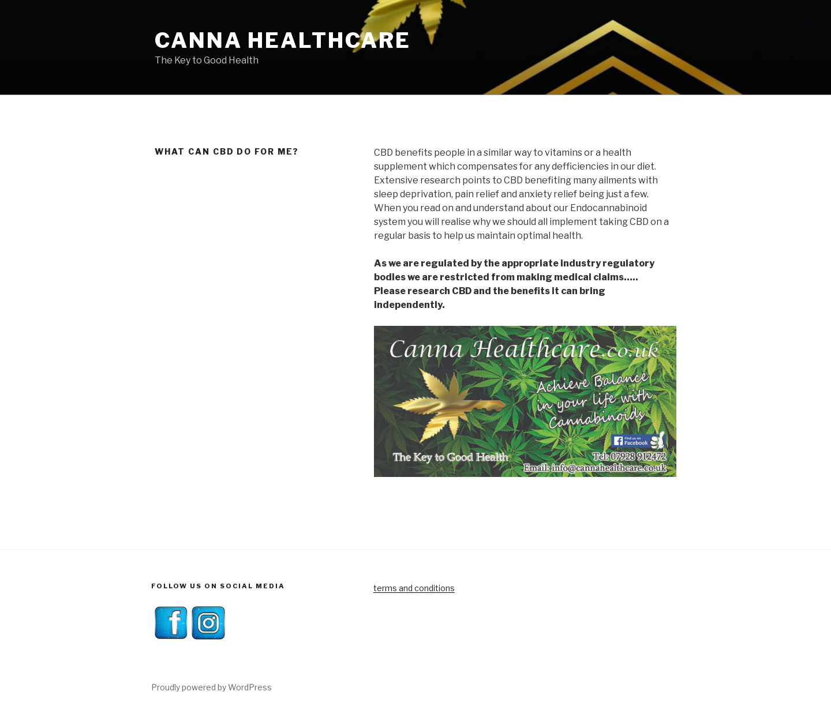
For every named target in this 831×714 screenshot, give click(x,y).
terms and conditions (414, 588)
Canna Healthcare (283, 40)
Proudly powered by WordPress (211, 687)
